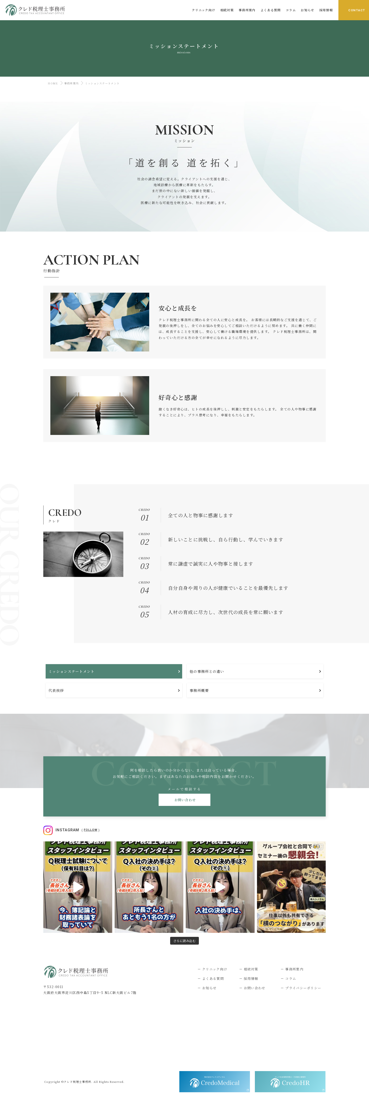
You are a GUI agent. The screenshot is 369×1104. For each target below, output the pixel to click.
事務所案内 (71, 83)
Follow (90, 830)
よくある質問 (213, 978)
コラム (290, 978)
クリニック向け (214, 969)
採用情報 (251, 978)
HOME (52, 83)
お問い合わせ (184, 799)
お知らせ (209, 988)
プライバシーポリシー (303, 988)
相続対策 (251, 969)
